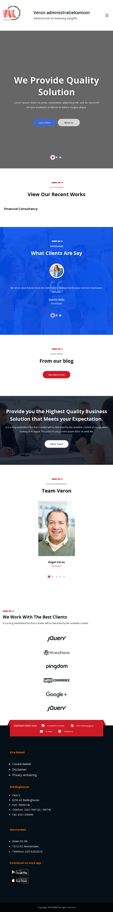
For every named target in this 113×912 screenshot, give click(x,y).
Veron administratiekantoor (62, 12)
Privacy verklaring (24, 775)
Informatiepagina (82, 725)
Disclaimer (19, 769)
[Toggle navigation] (107, 15)
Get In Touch (56, 444)
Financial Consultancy (19, 208)
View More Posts (56, 374)
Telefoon (65, 731)
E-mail (46, 731)
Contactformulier (53, 725)
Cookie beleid (21, 764)
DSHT (55, 907)
